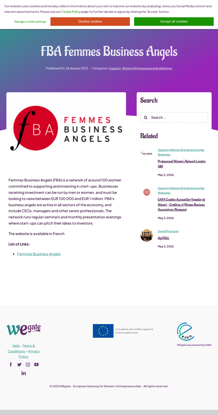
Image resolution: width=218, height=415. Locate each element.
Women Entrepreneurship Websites (147, 68)
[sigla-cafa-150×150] (146, 187)
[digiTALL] (146, 231)
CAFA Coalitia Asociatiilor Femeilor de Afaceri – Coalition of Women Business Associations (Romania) (181, 205)
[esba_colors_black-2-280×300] (185, 324)
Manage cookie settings (30, 21)
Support (115, 68)
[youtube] (36, 364)
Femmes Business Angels (39, 254)
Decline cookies (90, 21)
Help (16, 345)
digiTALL (163, 238)
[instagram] (28, 364)
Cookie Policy (70, 11)
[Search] (145, 117)
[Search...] (174, 117)
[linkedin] (24, 373)
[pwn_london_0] (146, 149)
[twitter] (19, 364)
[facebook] (11, 364)
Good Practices (168, 231)
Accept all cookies (174, 21)
